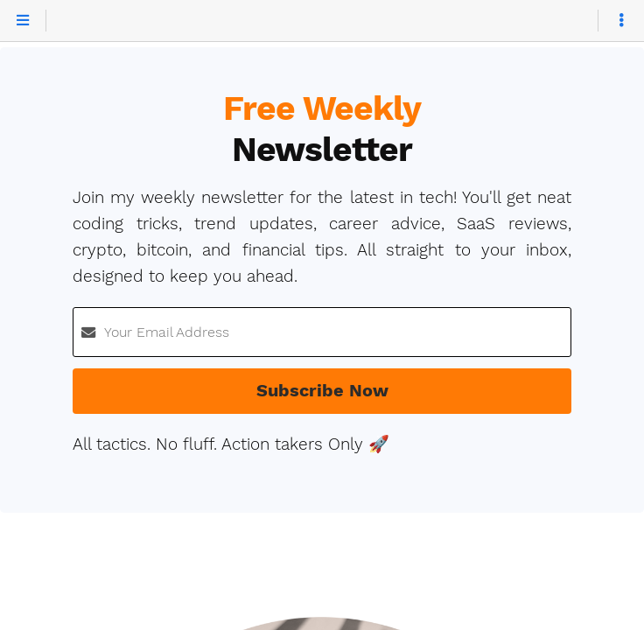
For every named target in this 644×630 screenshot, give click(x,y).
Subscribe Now (322, 390)
